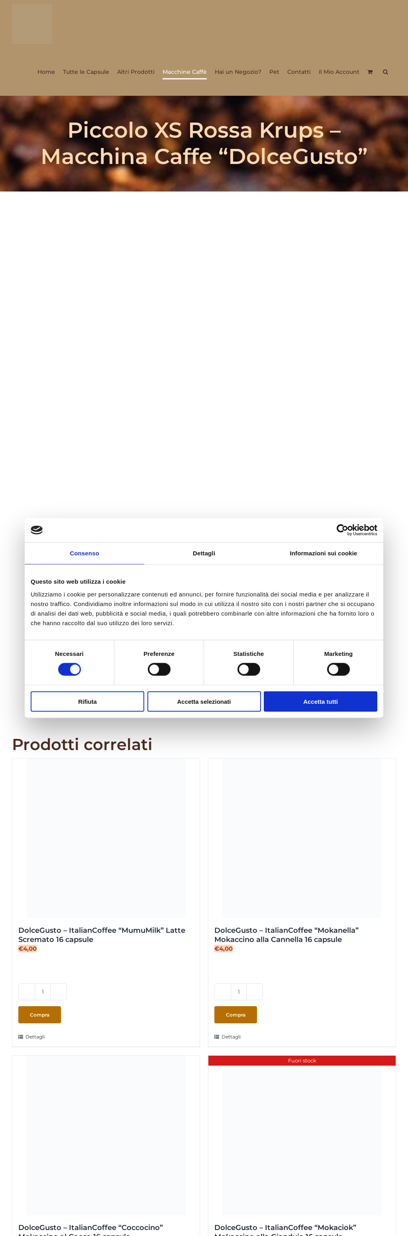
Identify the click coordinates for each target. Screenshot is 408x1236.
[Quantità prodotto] (43, 992)
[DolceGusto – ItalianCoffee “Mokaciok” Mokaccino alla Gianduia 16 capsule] (302, 1135)
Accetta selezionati (204, 701)
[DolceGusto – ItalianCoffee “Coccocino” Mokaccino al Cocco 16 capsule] (106, 1135)
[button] (385, 72)
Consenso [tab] (84, 553)
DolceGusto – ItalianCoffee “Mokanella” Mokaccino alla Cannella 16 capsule (286, 935)
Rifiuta (87, 701)
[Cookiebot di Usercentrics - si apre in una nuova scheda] (342, 530)
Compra (39, 1015)
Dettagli (35, 1037)
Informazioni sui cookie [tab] (323, 553)
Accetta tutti (320, 701)
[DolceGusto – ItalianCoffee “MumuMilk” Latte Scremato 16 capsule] (106, 838)
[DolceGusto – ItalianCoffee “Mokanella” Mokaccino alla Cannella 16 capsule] (302, 838)
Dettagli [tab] (204, 553)
